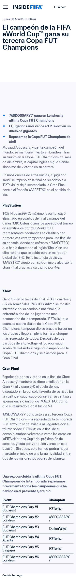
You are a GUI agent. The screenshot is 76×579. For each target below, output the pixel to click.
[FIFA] (28, 7)
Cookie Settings (12, 575)
